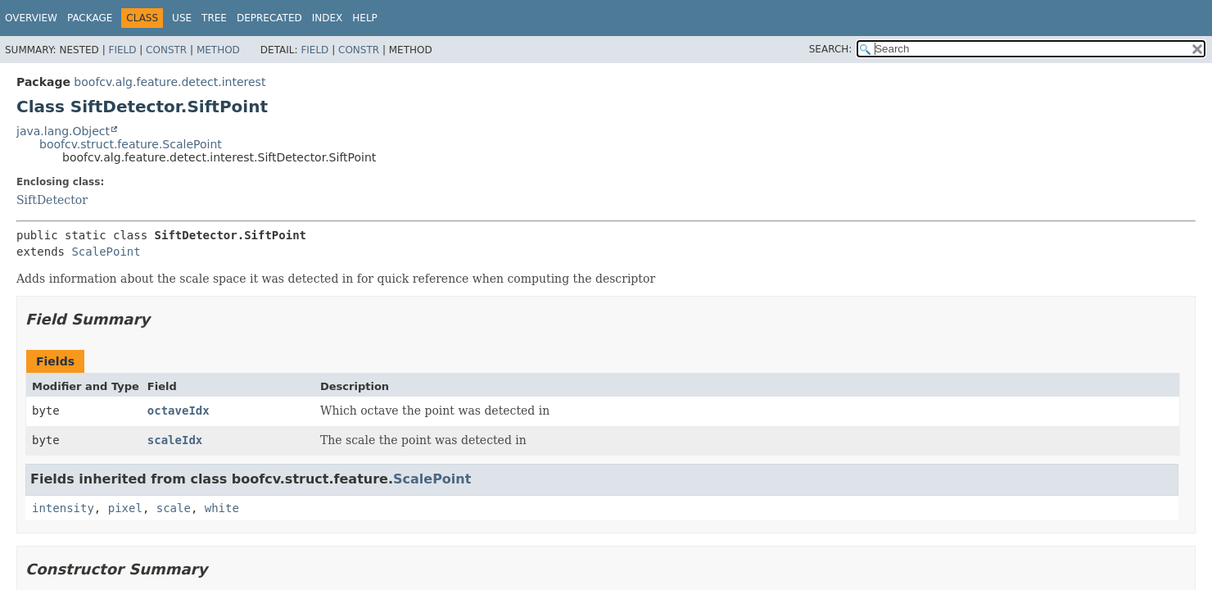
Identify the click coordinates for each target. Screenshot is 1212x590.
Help (365, 18)
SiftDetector (52, 199)
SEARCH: (830, 49)
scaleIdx (174, 440)
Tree (214, 18)
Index (327, 18)
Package (89, 18)
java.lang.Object (63, 131)
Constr (166, 50)
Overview (31, 18)
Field (122, 50)
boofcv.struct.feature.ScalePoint (130, 144)
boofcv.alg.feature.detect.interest (169, 81)
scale (173, 508)
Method (218, 50)
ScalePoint (105, 251)
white (222, 508)
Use (182, 18)
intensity (63, 508)
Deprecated (269, 18)
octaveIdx (178, 410)
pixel (125, 508)
